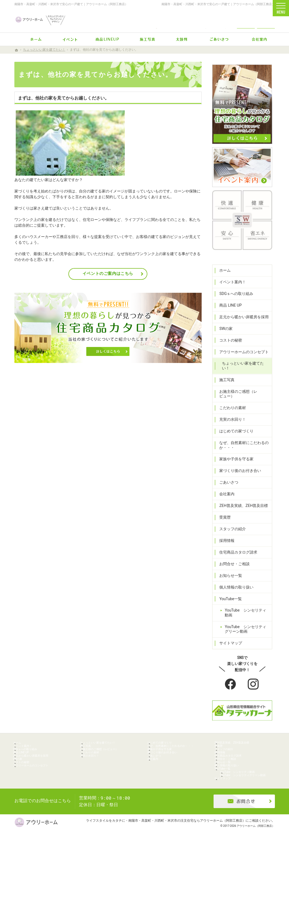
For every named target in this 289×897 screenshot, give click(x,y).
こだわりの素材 (230, 412)
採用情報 (224, 544)
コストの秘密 (228, 353)
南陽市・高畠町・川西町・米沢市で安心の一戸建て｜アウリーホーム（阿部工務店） (71, 4)
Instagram (254, 683)
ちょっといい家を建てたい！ (244, 377)
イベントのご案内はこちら (107, 273)
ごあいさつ (226, 486)
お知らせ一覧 (228, 579)
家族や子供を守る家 (234, 463)
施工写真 (224, 388)
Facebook (231, 683)
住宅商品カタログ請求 (236, 556)
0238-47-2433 (157, 19)
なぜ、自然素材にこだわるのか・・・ (241, 449)
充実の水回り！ (230, 423)
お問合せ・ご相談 (232, 568)
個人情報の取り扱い (234, 591)
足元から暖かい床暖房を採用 (241, 330)
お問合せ (246, 19)
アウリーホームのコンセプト (241, 365)
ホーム (222, 284)
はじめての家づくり (234, 435)
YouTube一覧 (228, 602)
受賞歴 (222, 521)
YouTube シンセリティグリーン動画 (244, 628)
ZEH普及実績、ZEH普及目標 (241, 509)
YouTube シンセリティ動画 (246, 614)
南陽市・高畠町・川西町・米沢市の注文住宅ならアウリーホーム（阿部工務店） (187, 871)
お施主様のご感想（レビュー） (243, 400)
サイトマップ (228, 642)
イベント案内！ (230, 295)
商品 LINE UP (228, 319)
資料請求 (266, 19)
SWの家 (223, 342)
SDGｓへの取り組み (234, 307)
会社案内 (224, 498)
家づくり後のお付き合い (238, 474)
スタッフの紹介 (230, 533)
